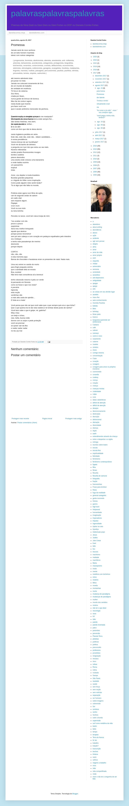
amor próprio (97, 255)
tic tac (95, 740)
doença (95, 428)
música (95, 605)
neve (94, 614)
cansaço (96, 333)
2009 (95, 162)
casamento (97, 339)
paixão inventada (99, 625)
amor (94, 250)
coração (96, 361)
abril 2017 (99, 135)
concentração (98, 356)
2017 (95, 73)
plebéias (96, 639)
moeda (95, 585)
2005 (95, 175)
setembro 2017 (100, 82)
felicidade (96, 456)
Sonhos (95, 715)
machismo (96, 555)
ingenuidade (97, 524)
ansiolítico (96, 275)
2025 (95, 57)
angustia (96, 261)
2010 (95, 159)
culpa (95, 394)
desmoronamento (99, 411)
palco (95, 628)
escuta (95, 448)
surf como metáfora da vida (103, 723)
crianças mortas (98, 389)
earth (94, 434)
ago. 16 (100, 122)
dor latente (100, 98)
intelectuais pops (99, 532)
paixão (95, 622)
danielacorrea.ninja (17, 33)
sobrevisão (97, 704)
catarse (95, 342)
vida (94, 768)
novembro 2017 (101, 79)
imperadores (97, 518)
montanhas (97, 588)
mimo (95, 577)
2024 (95, 60)
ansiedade (96, 272)
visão (94, 774)
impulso (95, 521)
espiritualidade (98, 453)
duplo (95, 431)
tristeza (95, 754)
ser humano (97, 698)
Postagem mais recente (20, 419)
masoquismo (97, 566)
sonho (95, 712)
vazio (94, 757)
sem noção (97, 690)
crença (95, 380)
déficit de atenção (99, 405)
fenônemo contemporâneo (102, 462)
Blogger (75, 794)
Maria (95, 563)
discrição (96, 417)
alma (94, 247)
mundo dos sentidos (100, 602)
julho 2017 (99, 132)
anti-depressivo (98, 278)
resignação (97, 656)
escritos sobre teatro (100, 445)
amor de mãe (97, 252)
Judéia (95, 538)
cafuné (95, 330)
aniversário (97, 266)
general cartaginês (99, 495)
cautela (95, 344)
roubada (96, 673)
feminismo (96, 459)
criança (95, 386)
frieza (95, 490)
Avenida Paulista (99, 303)
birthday (96, 311)
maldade (96, 557)
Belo (94, 309)
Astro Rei (96, 297)
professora (96, 650)
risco (94, 661)
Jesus (95, 535)
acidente (96, 238)
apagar (95, 283)
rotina (95, 670)
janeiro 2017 (100, 142)
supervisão (97, 721)
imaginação (97, 515)
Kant (94, 543)
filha (94, 467)
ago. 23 (100, 88)
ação (94, 235)
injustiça (96, 529)
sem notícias (97, 692)
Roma (95, 667)
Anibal (95, 264)
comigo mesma (98, 353)
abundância (97, 230)
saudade (96, 681)
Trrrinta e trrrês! (102, 101)
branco (95, 317)
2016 (95, 146)
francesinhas (97, 484)
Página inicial (47, 419)
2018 (95, 70)
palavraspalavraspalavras (57, 13)
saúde (95, 684)
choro (95, 350)
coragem (96, 364)
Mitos (95, 583)
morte (95, 591)
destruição (96, 414)
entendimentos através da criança (105, 436)
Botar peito (97, 314)
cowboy (95, 377)
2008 (95, 165)
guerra (95, 504)
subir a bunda (98, 718)
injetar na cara (98, 526)
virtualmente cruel (103, 104)
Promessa (100, 94)
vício (94, 766)
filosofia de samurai (100, 476)
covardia (96, 375)
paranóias (96, 630)
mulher (95, 600)
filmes (95, 470)
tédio (94, 729)
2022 (95, 63)
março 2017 (99, 139)
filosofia (95, 473)
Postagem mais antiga (73, 419)
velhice (95, 760)
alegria (95, 244)
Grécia (95, 501)
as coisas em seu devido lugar (104, 292)
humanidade (97, 512)
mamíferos (96, 560)
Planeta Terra (97, 636)
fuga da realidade (99, 493)
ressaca (95, 659)
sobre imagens (98, 701)
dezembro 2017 (101, 76)
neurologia (96, 611)
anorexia (96, 269)
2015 (95, 149)
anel (94, 258)
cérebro (95, 347)
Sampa (95, 675)
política (95, 645)
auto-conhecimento (100, 300)
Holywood (96, 509)
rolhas (95, 664)
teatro (95, 726)
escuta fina (97, 450)
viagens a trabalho (99, 763)
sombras (96, 709)
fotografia (96, 479)
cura (94, 397)
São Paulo (96, 678)
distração (96, 422)
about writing (97, 227)
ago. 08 (100, 128)
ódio (94, 619)
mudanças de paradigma (102, 597)
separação (96, 695)
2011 (95, 156)
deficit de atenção (99, 403)
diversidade (97, 425)
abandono (96, 224)
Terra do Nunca (98, 737)
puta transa (101, 91)
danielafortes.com (36, 33)
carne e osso (97, 336)
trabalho (96, 743)
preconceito (97, 647)
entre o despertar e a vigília (103, 439)
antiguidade (97, 280)
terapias (96, 735)
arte (94, 289)
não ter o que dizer (99, 608)
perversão (96, 633)
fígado (95, 464)
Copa (95, 358)
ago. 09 (100, 125)
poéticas (96, 642)
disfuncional (97, 420)
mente (95, 571)
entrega (95, 442)
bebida (95, 306)
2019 (95, 66)
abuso (95, 233)
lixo (94, 549)
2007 (95, 168)
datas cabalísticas (99, 400)
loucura (95, 552)
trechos (95, 751)
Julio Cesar (97, 541)
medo (95, 569)
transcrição (97, 749)
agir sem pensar (98, 241)
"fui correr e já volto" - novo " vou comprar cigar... (107, 111)
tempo (95, 732)
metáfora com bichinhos (101, 574)
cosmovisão (97, 372)
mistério (95, 580)
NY (94, 616)
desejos (95, 408)
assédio (95, 295)
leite (94, 546)
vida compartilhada (99, 771)
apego (95, 286)
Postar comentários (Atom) (27, 423)
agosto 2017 (100, 85)
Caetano (96, 325)
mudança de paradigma (101, 594)
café (94, 327)
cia (98, 107)
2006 (95, 172)
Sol (94, 706)
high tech (96, 507)
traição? (96, 746)
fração (95, 481)
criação (95, 383)
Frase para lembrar (100, 487)
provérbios (96, 653)
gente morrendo (98, 498)
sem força (96, 687)
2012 (95, 152)
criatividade (97, 391)
